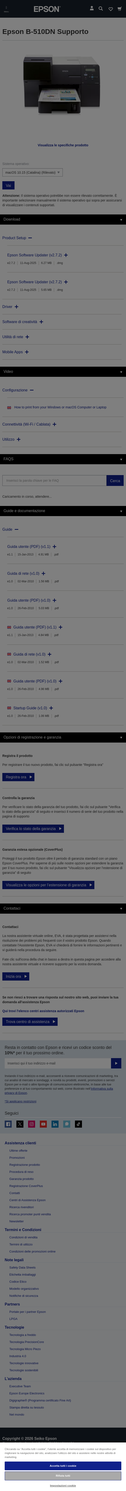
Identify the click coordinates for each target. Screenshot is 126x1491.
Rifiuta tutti (63, 1475)
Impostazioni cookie (63, 1485)
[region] (63, 1466)
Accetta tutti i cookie (63, 1465)
